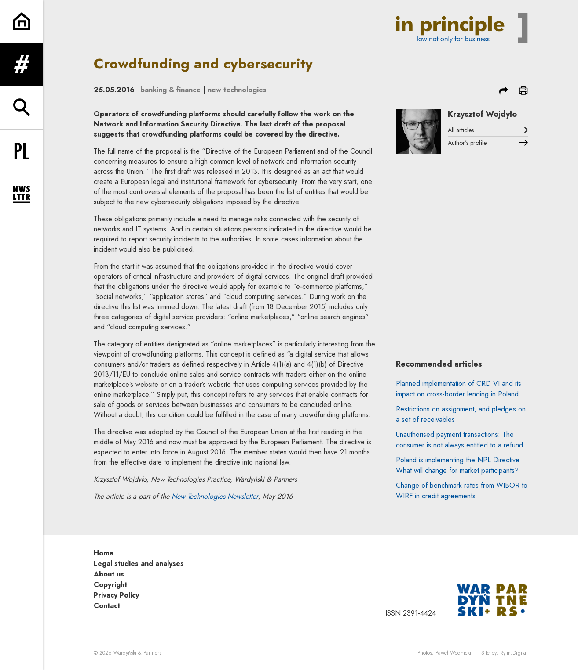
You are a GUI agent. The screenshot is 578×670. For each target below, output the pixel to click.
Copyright (110, 585)
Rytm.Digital (513, 653)
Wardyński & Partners (137, 653)
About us (109, 574)
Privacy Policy (116, 595)
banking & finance (170, 90)
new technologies (237, 90)
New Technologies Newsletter (215, 496)
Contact (107, 606)
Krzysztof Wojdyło (482, 114)
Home (103, 553)
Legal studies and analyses (139, 563)
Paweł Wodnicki (453, 653)
